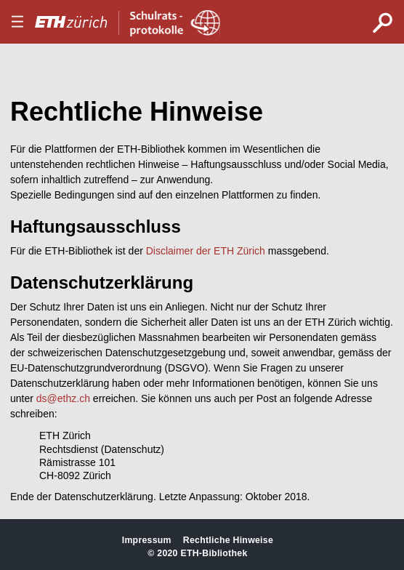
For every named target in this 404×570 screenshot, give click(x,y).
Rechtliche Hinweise (228, 540)
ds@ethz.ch (63, 398)
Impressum (146, 540)
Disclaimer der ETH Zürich (205, 251)
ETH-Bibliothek (213, 553)
